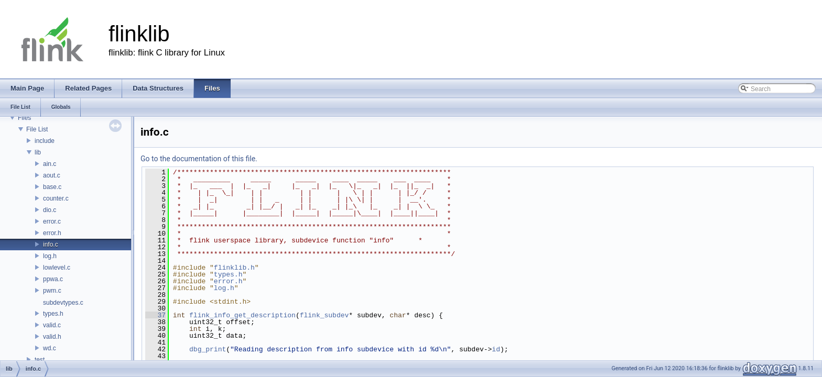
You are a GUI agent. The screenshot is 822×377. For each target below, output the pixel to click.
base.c (52, 187)
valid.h (52, 336)
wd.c (49, 348)
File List (37, 129)
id (496, 349)
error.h (52, 233)
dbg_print (207, 349)
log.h (50, 256)
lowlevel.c (56, 267)
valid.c (52, 325)
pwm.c (52, 290)
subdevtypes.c (63, 302)
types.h (53, 313)
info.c (50, 244)
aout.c (51, 175)
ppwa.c (53, 279)
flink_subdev (324, 315)
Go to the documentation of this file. (198, 158)
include (45, 141)
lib (38, 152)
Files (24, 117)
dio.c (49, 210)
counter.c (56, 198)
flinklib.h (234, 267)
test (40, 359)
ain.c (49, 164)
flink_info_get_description (242, 315)
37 (155, 315)
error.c (52, 221)
